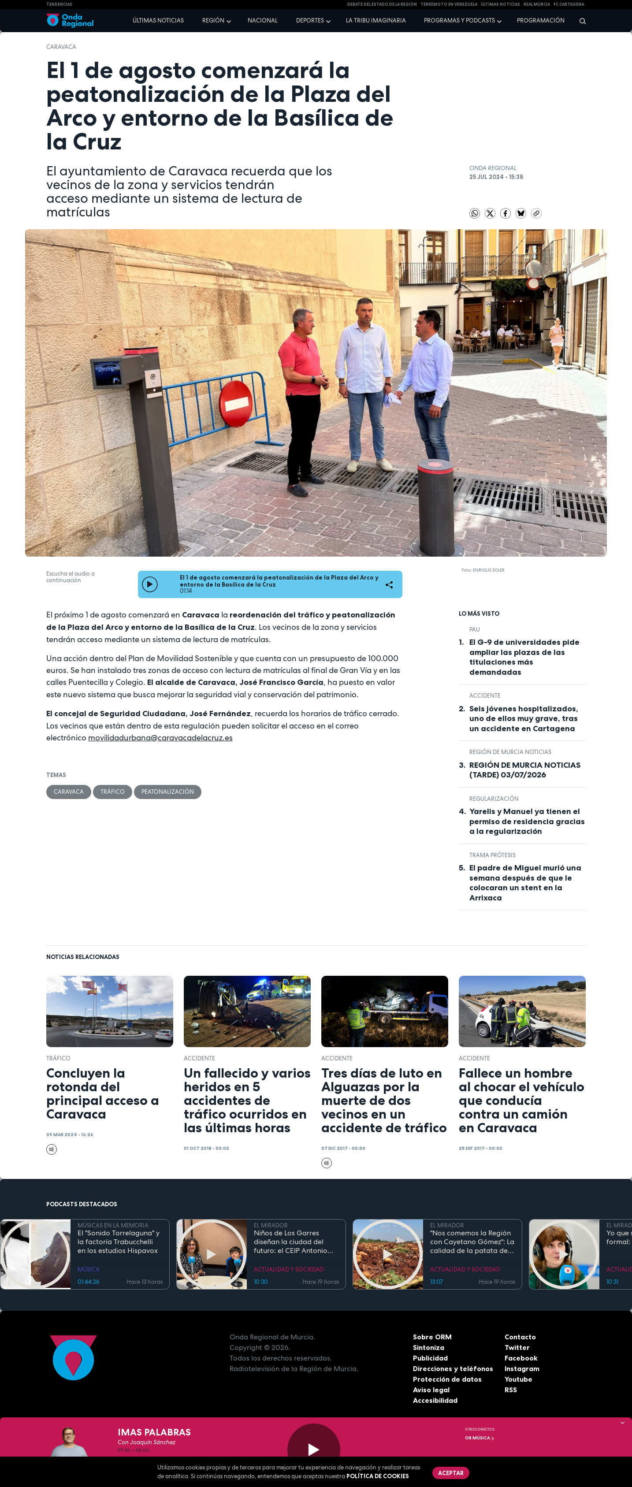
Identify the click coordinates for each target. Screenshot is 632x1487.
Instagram (522, 1368)
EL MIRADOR (271, 1225)
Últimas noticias (158, 20)
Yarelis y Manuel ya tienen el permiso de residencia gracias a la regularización (527, 821)
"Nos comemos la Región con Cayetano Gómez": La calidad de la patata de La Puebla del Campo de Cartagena (472, 1242)
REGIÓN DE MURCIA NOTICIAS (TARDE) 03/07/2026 (524, 770)
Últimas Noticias (500, 4)
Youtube (518, 1379)
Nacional (263, 20)
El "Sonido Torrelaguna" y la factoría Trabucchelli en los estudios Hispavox (119, 1242)
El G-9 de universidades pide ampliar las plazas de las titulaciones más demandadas (524, 657)
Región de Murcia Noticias (510, 752)
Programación (541, 20)
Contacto (520, 1336)
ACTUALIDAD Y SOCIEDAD (289, 1269)
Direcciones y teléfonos (453, 1368)
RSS (511, 1389)
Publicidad (430, 1357)
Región (213, 20)
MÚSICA (89, 1269)
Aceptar (451, 1472)
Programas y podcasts (459, 20)
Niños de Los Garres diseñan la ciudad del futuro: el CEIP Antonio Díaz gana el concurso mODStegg (290, 1242)
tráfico (112, 792)
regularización (494, 799)
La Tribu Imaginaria (376, 20)
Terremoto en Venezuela (448, 4)
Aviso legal (431, 1389)
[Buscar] (580, 20)
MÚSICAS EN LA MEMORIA (113, 1225)
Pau (474, 629)
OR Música (479, 1438)
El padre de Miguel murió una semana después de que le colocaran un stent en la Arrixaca (525, 883)
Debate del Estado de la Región (382, 4)
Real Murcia (537, 4)
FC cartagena (569, 4)
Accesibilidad (435, 1400)
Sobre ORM (432, 1336)
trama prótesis (492, 855)
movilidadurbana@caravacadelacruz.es (160, 737)
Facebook (521, 1357)
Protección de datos (447, 1379)
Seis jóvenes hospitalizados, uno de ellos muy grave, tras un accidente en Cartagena (523, 718)
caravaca (61, 47)
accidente (485, 695)
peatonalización (167, 792)
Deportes (310, 20)
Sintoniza (428, 1347)
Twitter (517, 1347)
